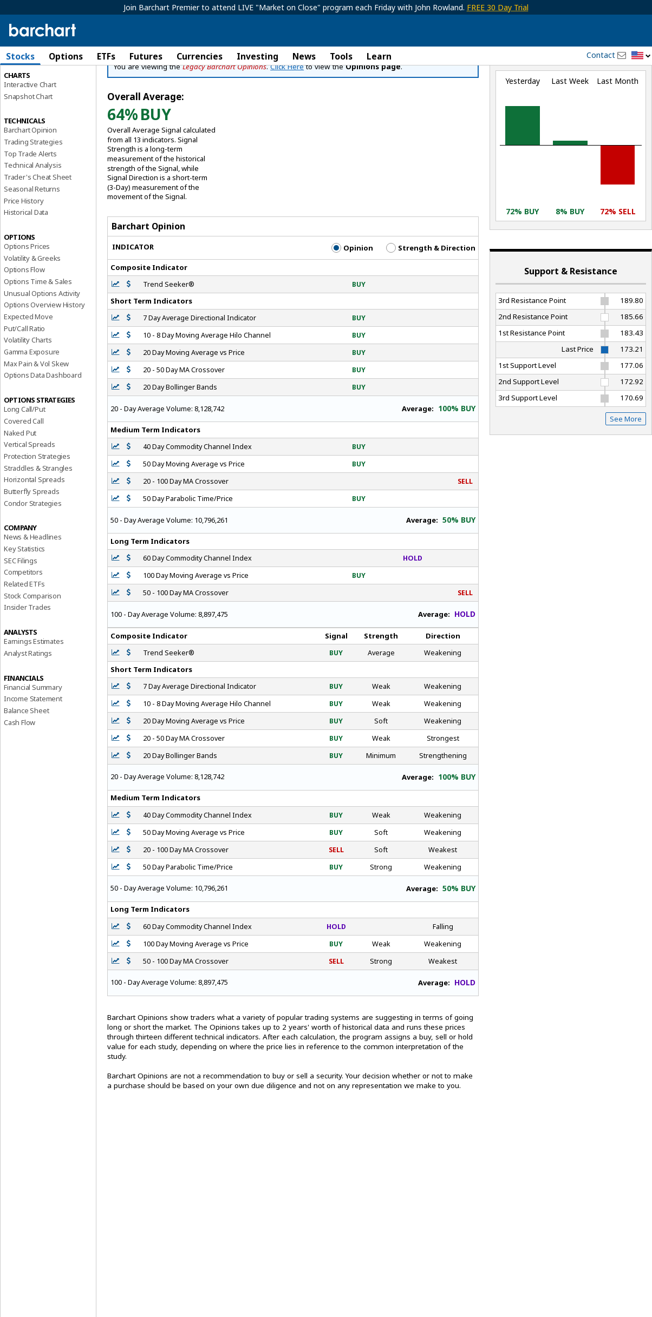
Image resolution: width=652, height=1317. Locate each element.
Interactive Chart (30, 130)
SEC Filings (20, 606)
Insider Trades (27, 653)
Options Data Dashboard (43, 421)
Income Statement (33, 745)
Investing (257, 56)
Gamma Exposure (32, 398)
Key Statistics (24, 595)
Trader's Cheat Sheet (37, 223)
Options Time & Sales (38, 327)
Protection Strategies (37, 502)
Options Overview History (44, 351)
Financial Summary (33, 733)
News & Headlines (33, 583)
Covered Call (24, 467)
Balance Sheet (26, 756)
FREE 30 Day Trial (498, 7)
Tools (341, 56)
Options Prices (27, 292)
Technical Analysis (32, 211)
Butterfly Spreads (32, 537)
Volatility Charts (28, 386)
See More (626, 465)
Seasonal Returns (32, 235)
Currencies (200, 56)
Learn (379, 56)
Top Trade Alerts (30, 200)
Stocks (20, 56)
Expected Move (28, 362)
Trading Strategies (33, 188)
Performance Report (36, 97)
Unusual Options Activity (42, 339)
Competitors (23, 618)
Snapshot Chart (28, 142)
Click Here (287, 112)
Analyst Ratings (28, 699)
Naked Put (20, 479)
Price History (23, 247)
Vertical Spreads (29, 491)
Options (66, 56)
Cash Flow (19, 768)
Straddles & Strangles (38, 514)
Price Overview (27, 85)
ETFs (106, 56)
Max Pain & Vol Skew (36, 409)
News (304, 56)
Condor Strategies (33, 549)
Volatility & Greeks (32, 304)
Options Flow (24, 316)
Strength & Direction (430, 294)
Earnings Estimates (33, 688)
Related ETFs (24, 630)
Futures (145, 56)
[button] (641, 56)
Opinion (352, 294)
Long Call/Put (24, 455)
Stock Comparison (32, 642)
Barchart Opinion (30, 176)
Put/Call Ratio (24, 374)
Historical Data (26, 259)
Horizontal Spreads (34, 526)
